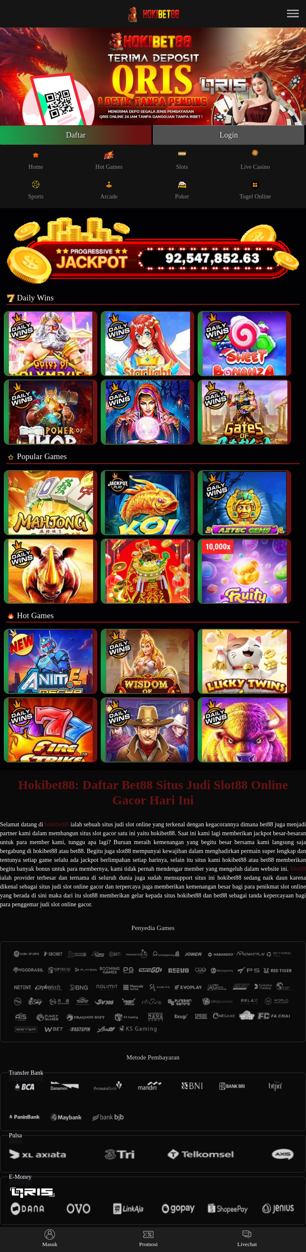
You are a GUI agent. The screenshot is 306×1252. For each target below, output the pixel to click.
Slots (182, 160)
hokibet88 (57, 824)
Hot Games (108, 160)
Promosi (148, 1238)
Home (35, 160)
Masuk (50, 1238)
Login (229, 135)
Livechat (247, 1238)
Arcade (109, 189)
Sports (35, 189)
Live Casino (255, 160)
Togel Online (255, 189)
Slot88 (298, 869)
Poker (182, 189)
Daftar (76, 135)
